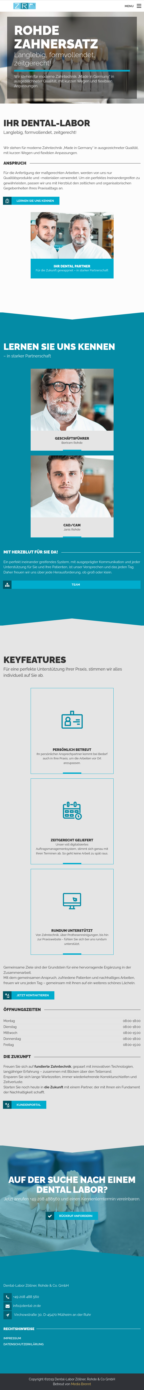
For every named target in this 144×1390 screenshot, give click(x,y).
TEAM (41, 585)
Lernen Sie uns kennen (28, 201)
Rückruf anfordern (69, 1216)
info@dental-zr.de (27, 1306)
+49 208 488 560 (26, 1297)
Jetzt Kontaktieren (26, 995)
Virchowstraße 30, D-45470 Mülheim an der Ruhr (52, 1315)
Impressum (12, 1338)
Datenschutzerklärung (23, 1344)
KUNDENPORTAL (22, 1105)
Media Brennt (81, 1384)
